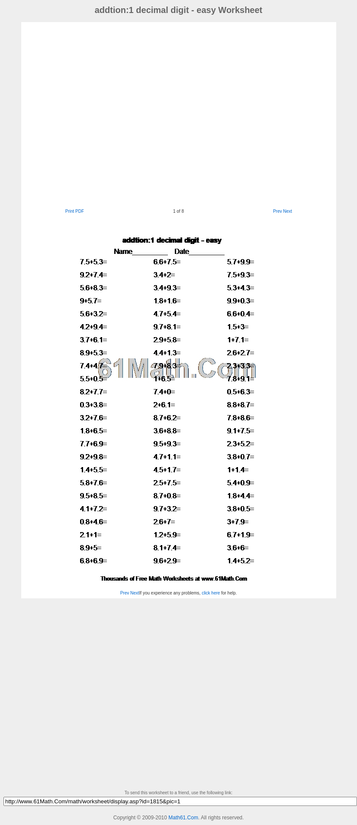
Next (287, 211)
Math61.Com (183, 818)
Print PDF (74, 211)
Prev (277, 211)
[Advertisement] (110, 114)
